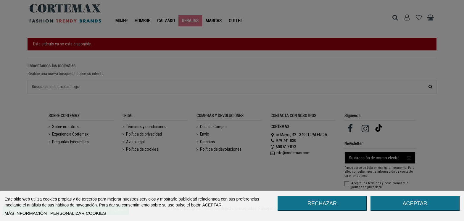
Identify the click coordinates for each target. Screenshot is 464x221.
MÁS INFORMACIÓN (25, 213)
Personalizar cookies (78, 213)
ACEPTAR (414, 203)
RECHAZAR (322, 203)
